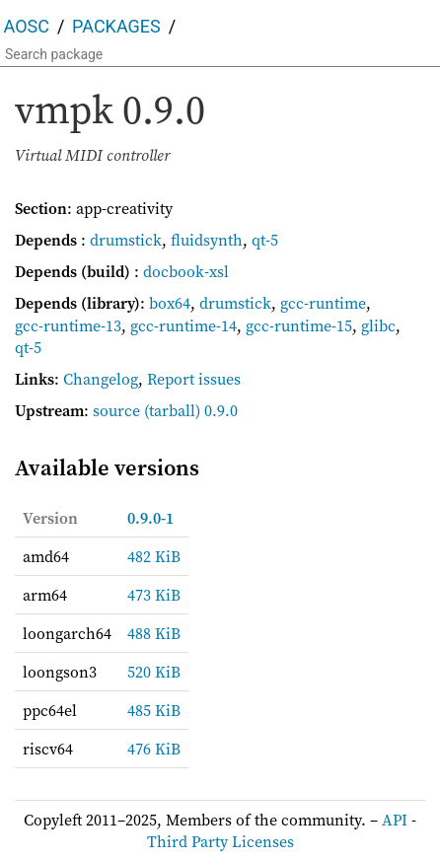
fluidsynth (207, 240)
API (394, 819)
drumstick (126, 240)
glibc (378, 325)
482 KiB (154, 556)
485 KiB (154, 710)
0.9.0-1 (150, 518)
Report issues (194, 379)
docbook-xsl (186, 271)
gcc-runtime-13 (68, 325)
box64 (169, 303)
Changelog (100, 379)
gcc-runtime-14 (183, 325)
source (116, 410)
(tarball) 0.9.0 (191, 410)
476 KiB (154, 748)
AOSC (26, 26)
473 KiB (154, 595)
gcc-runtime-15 (299, 325)
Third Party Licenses (220, 841)
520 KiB (154, 671)
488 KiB (154, 633)
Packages (116, 26)
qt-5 (265, 240)
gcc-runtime (323, 303)
